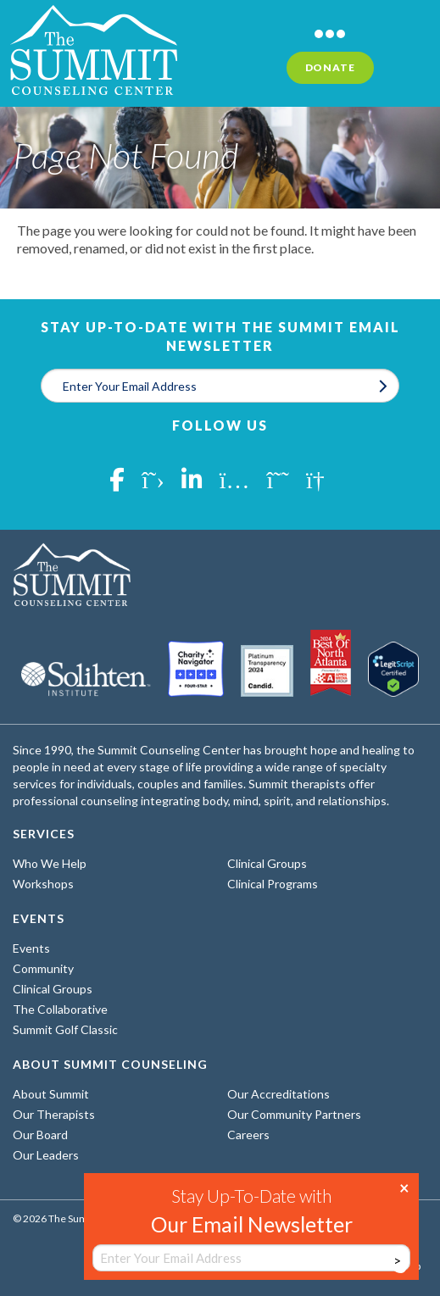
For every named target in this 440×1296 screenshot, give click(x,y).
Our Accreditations (278, 1094)
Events (31, 948)
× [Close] (404, 1186)
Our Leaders (46, 1155)
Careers (248, 1134)
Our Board (40, 1134)
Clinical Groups (267, 863)
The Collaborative (60, 1009)
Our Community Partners (294, 1114)
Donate (330, 67)
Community (43, 968)
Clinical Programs (272, 883)
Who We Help (49, 863)
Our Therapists (54, 1114)
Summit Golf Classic (65, 1029)
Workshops (43, 883)
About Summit (51, 1094)
